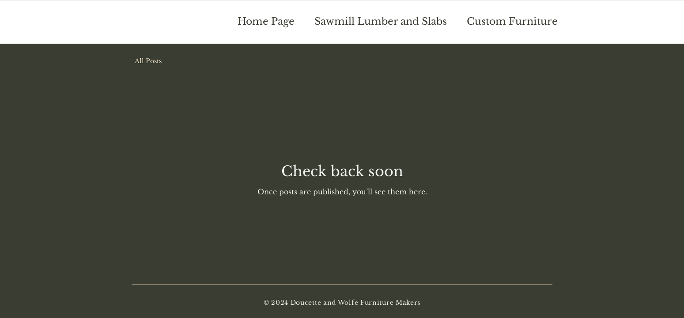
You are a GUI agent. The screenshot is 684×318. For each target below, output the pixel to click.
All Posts (148, 61)
